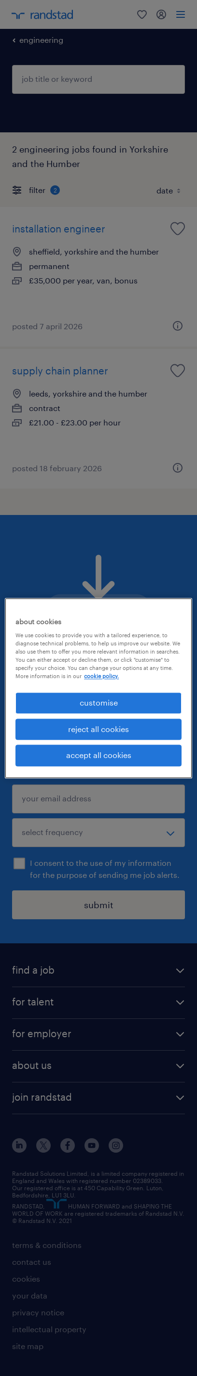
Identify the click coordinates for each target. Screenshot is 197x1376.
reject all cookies (98, 728)
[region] (98, 688)
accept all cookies (98, 755)
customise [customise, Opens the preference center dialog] (99, 702)
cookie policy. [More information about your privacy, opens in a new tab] (101, 676)
